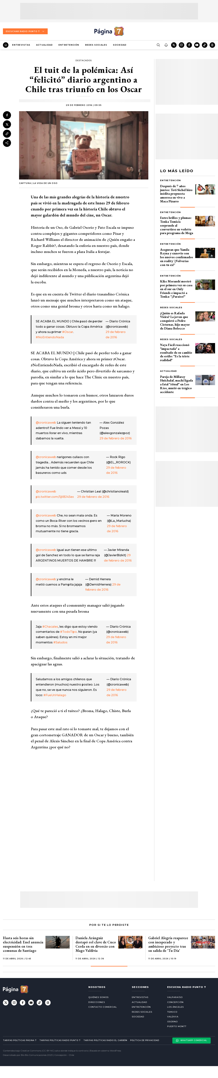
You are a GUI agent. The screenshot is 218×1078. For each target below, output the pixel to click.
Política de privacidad (144, 1040)
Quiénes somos (98, 997)
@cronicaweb (46, 422)
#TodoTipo (68, 632)
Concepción (175, 1002)
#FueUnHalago (54, 695)
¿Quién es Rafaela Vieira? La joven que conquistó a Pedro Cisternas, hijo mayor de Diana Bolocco (175, 320)
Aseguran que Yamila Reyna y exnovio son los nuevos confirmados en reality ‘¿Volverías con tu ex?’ (176, 257)
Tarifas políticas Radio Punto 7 (59, 1040)
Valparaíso (175, 997)
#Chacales (50, 626)
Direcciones (96, 1002)
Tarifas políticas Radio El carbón (105, 1040)
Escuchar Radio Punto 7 (25, 31)
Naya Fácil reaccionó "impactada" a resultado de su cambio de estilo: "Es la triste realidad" (176, 352)
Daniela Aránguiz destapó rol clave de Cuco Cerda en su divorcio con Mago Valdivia (96, 944)
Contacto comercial (102, 1007)
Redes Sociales (96, 45)
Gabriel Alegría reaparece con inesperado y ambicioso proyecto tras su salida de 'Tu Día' (168, 944)
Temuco (172, 1012)
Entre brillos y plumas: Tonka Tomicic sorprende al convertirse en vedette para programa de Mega (176, 225)
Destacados (84, 60)
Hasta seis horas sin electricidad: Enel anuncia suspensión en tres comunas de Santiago (23, 944)
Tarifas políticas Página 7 (19, 1040)
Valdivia (172, 1016)
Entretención (68, 45)
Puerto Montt (176, 1026)
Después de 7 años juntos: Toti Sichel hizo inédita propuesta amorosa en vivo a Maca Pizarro (176, 193)
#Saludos (60, 642)
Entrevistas (21, 45)
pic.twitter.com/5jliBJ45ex (55, 497)
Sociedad (119, 45)
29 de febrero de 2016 (116, 438)
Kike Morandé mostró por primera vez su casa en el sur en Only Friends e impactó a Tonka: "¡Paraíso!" (176, 289)
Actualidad (44, 45)
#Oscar (67, 332)
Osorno (172, 1021)
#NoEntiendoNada (50, 337)
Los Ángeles (175, 1007)
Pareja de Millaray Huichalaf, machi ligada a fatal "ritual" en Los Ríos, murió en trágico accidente (176, 384)
